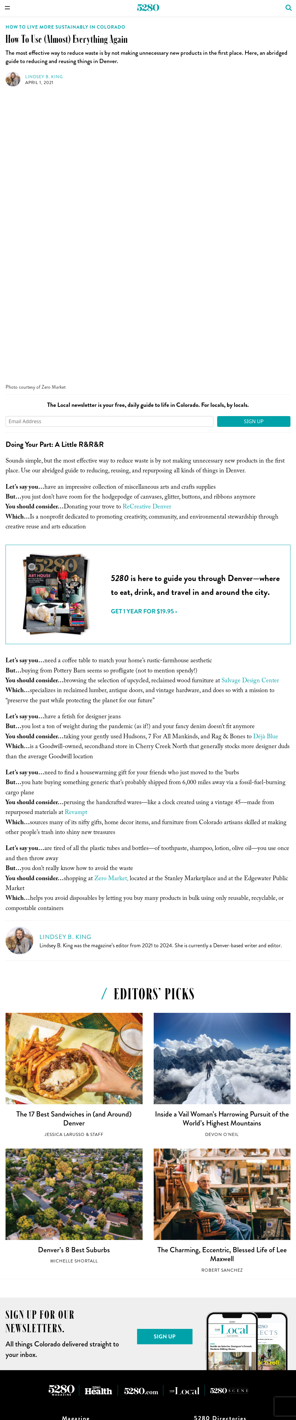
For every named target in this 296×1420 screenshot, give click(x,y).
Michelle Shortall (74, 976)
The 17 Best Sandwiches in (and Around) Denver (74, 834)
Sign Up (254, 136)
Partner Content (220, 1203)
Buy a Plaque (76, 1171)
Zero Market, (111, 594)
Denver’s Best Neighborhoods (76, 1259)
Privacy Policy (220, 1291)
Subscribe (76, 1147)
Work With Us (220, 1243)
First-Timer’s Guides (75, 1267)
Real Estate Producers (220, 1187)
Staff (96, 850)
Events (220, 1155)
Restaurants (220, 1147)
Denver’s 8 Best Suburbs (74, 965)
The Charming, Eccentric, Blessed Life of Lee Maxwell (222, 970)
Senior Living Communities (220, 1195)
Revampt (76, 528)
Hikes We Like (75, 1275)
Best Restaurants (76, 1243)
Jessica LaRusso (65, 850)
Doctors (220, 1171)
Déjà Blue (265, 452)
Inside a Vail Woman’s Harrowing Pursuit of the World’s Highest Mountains (222, 834)
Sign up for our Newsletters (220, 1267)
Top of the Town (76, 1283)
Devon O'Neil (222, 850)
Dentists (220, 1163)
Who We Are (220, 1251)
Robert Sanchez (222, 986)
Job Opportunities (220, 1259)
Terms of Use (220, 1283)
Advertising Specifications (220, 1275)
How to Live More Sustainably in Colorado (65, 27)
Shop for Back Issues (75, 1163)
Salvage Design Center (250, 396)
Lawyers (220, 1179)
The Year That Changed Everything (76, 1291)
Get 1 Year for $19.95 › (144, 326)
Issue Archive (76, 1155)
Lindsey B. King (44, 77)
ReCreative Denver (147, 223)
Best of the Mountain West (76, 1251)
